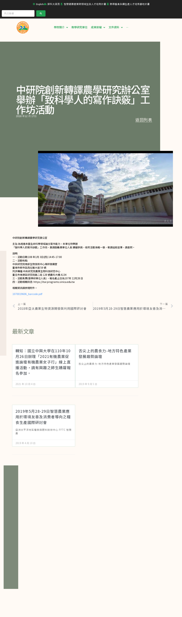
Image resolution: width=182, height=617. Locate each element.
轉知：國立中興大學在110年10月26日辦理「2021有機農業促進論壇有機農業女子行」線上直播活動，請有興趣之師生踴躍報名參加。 (43, 362)
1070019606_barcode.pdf (27, 293)
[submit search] (41, 13)
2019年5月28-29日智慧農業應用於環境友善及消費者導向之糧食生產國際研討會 (43, 416)
